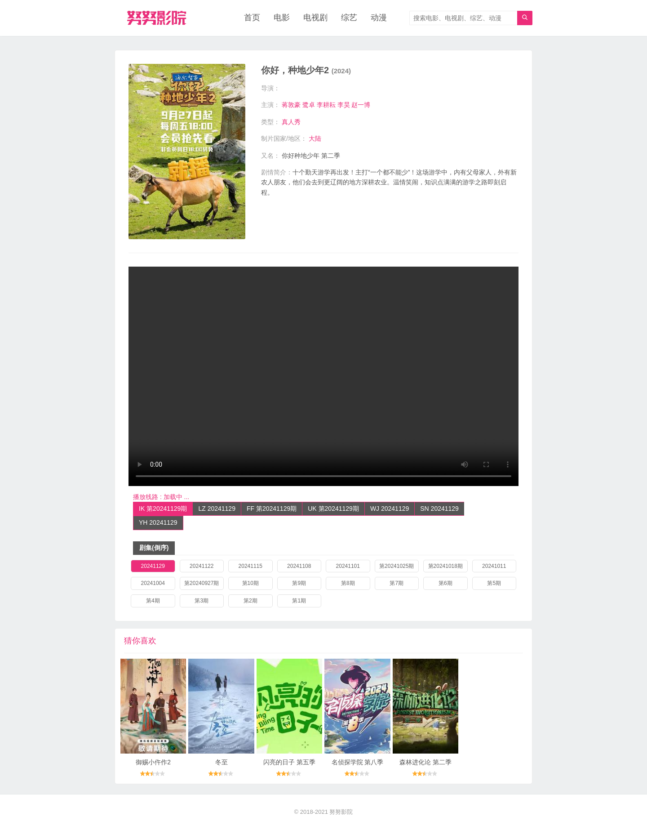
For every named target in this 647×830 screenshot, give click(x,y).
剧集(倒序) (153, 547)
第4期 (153, 601)
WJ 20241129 (389, 508)
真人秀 (291, 121)
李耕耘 (326, 104)
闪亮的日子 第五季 (289, 762)
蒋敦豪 (291, 104)
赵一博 (360, 104)
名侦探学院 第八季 (358, 762)
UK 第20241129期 (333, 508)
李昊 (343, 104)
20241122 (201, 566)
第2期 (250, 601)
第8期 (348, 583)
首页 (252, 17)
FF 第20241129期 (272, 508)
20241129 (153, 566)
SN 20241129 (439, 508)
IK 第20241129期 (163, 508)
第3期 (201, 601)
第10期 (250, 583)
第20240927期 (201, 583)
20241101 (348, 566)
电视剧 (315, 17)
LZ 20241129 (216, 508)
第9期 (299, 583)
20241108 (299, 566)
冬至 (221, 762)
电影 (282, 17)
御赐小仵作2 (153, 762)
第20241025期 (396, 566)
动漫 (379, 17)
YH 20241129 (158, 522)
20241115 (250, 566)
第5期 (494, 583)
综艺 (349, 17)
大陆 (315, 138)
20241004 (153, 583)
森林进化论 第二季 (425, 762)
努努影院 (341, 811)
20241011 (494, 566)
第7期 (396, 583)
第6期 (445, 583)
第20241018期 (445, 566)
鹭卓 (308, 104)
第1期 (299, 601)
